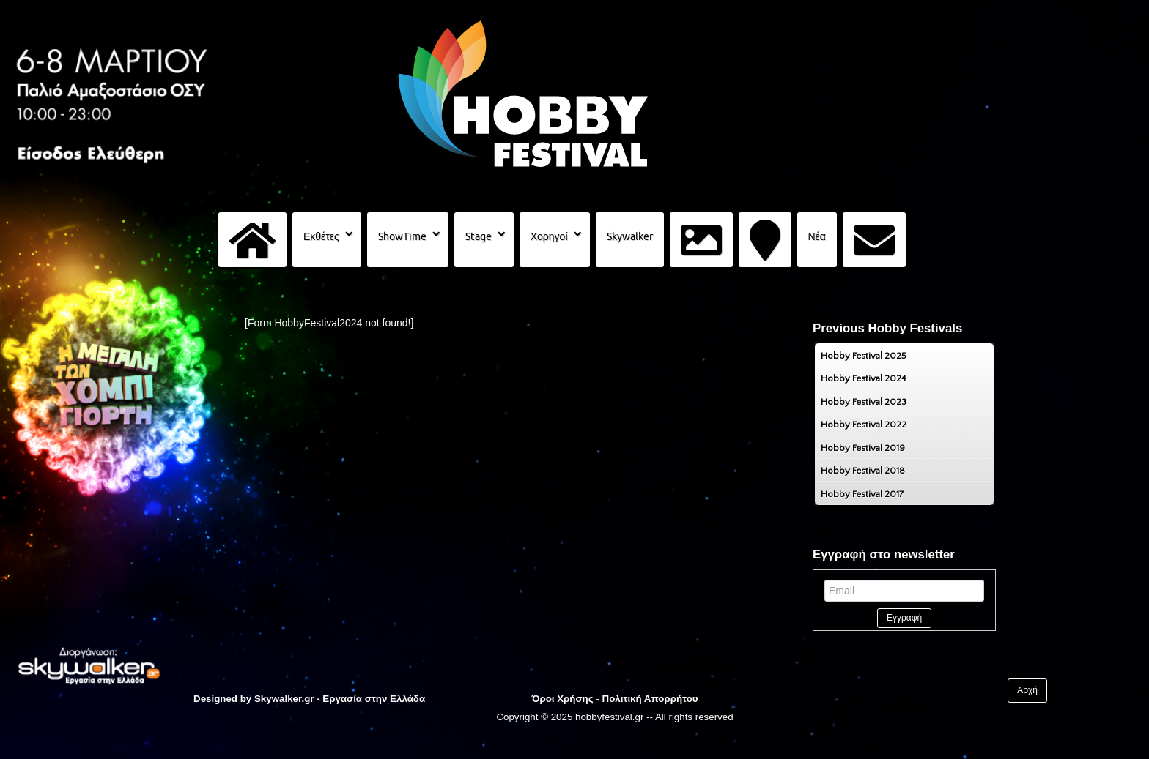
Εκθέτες (321, 236)
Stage (478, 236)
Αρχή (1027, 690)
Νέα (817, 236)
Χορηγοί (549, 236)
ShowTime (402, 236)
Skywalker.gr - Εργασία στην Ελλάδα (339, 698)
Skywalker (630, 236)
